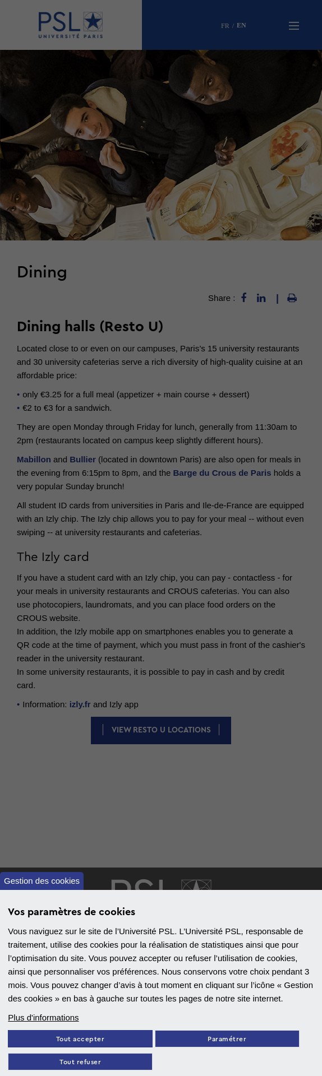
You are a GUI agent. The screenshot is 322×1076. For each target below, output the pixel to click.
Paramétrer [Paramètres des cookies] (227, 1039)
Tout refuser (80, 1062)
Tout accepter (80, 1039)
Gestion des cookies (42, 880)
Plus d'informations (43, 1017)
